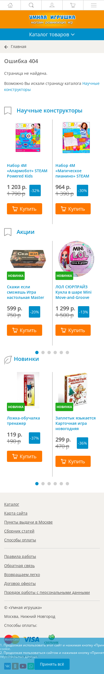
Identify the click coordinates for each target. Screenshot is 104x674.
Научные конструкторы (49, 110)
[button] (37, 352)
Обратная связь (19, 565)
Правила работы (20, 556)
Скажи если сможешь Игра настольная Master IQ (25, 292)
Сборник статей (19, 531)
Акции (26, 232)
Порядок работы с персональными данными (47, 592)
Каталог (11, 504)
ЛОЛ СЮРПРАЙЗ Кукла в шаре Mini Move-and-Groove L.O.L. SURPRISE (73, 292)
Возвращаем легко (22, 574)
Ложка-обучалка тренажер (23, 420)
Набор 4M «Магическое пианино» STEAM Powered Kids (72, 170)
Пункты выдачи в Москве (28, 522)
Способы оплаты (20, 540)
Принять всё (52, 664)
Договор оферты (20, 583)
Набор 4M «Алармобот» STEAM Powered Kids (27, 170)
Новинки (26, 359)
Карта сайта (15, 513)
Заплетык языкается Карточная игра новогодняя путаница (75, 423)
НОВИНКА (16, 276)
